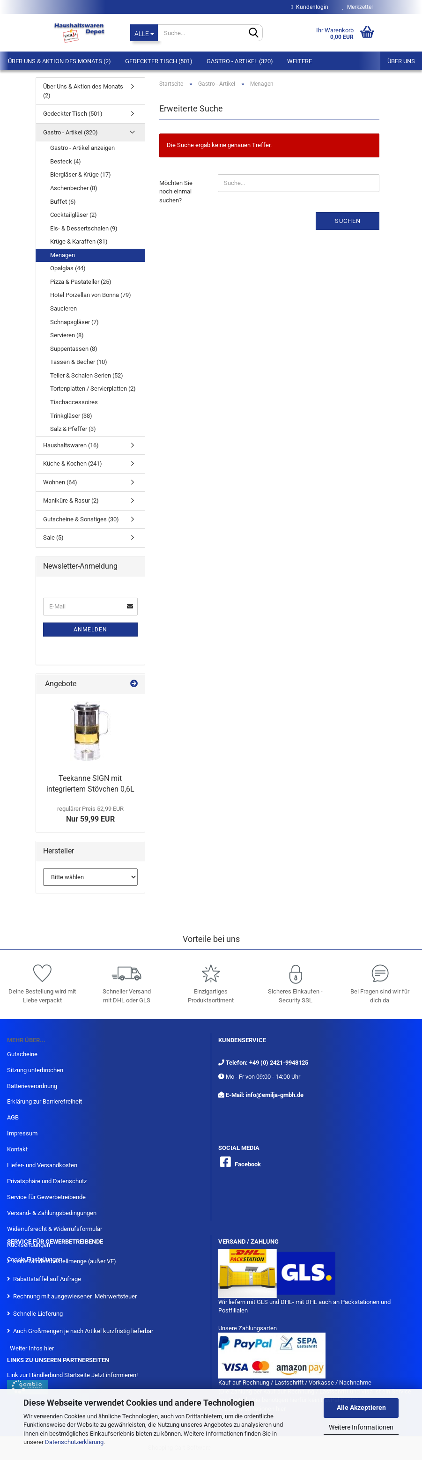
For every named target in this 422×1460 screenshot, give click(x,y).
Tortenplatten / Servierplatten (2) (93, 388)
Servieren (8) (67, 335)
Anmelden (90, 629)
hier (49, 1348)
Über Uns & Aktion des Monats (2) (59, 61)
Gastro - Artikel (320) (240, 61)
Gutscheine (22, 1054)
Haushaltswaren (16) (71, 445)
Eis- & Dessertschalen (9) (84, 228)
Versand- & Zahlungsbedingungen (51, 1212)
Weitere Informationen (361, 1427)
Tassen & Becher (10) (78, 361)
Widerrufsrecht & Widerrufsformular (54, 1228)
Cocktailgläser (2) (73, 214)
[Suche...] (144, 32)
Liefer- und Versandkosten (42, 1165)
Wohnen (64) (60, 482)
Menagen (62, 255)
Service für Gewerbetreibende (46, 1197)
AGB (13, 1117)
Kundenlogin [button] (309, 7)
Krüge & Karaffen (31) (79, 241)
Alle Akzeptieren (361, 1407)
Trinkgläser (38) (71, 415)
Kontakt (17, 1149)
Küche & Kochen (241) (72, 463)
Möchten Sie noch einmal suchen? (175, 191)
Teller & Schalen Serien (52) (86, 375)
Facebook (248, 1164)
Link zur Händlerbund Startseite (48, 1374)
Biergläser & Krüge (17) (80, 174)
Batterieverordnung (32, 1085)
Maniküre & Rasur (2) (71, 500)
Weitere (299, 61)
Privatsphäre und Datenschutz (47, 1181)
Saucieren (63, 308)
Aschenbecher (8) (73, 188)
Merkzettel (357, 7)
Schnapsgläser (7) (74, 322)
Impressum (22, 1133)
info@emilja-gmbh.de (275, 1094)
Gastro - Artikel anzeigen (82, 147)
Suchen (348, 220)
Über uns (401, 61)
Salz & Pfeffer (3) (73, 428)
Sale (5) (53, 537)
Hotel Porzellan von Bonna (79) (90, 294)
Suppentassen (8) (73, 348)
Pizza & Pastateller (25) (80, 281)
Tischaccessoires (74, 402)
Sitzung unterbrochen (35, 1070)
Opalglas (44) (68, 268)
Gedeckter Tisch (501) (158, 61)
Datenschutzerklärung (74, 1441)
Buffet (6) (63, 201)
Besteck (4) (65, 161)
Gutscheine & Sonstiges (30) (81, 519)
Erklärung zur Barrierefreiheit (44, 1101)
